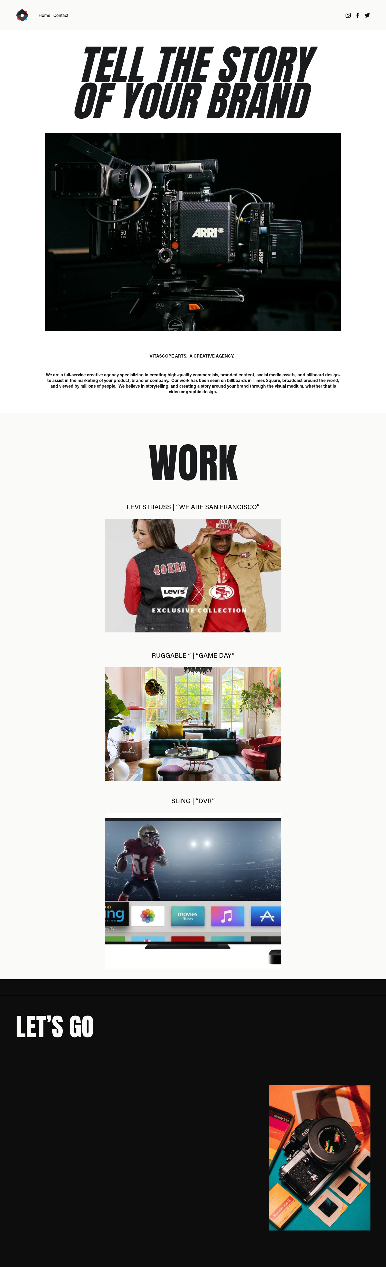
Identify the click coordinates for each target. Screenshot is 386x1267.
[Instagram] (348, 15)
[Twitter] (367, 15)
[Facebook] (358, 15)
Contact (60, 15)
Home (44, 15)
